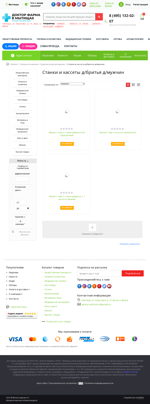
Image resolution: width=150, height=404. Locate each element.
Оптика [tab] (117, 39)
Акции (11, 46)
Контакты (70, 46)
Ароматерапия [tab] (135, 39)
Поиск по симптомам (95, 4)
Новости (63, 55)
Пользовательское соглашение (62, 383)
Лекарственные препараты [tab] (17, 39)
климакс (61, 23)
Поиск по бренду (109, 4)
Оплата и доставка (109, 55)
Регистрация (140, 4)
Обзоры (92, 55)
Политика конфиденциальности (99, 383)
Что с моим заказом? (36, 4)
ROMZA (141, 397)
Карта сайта (42, 383)
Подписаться (132, 273)
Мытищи (14, 4)
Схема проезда (49, 46)
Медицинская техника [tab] (78, 39)
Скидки (28, 46)
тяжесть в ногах (78, 23)
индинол (59, 26)
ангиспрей (48, 26)
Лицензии (48, 55)
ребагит (96, 23)
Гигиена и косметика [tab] (49, 39)
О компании (125, 55)
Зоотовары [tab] (102, 39)
